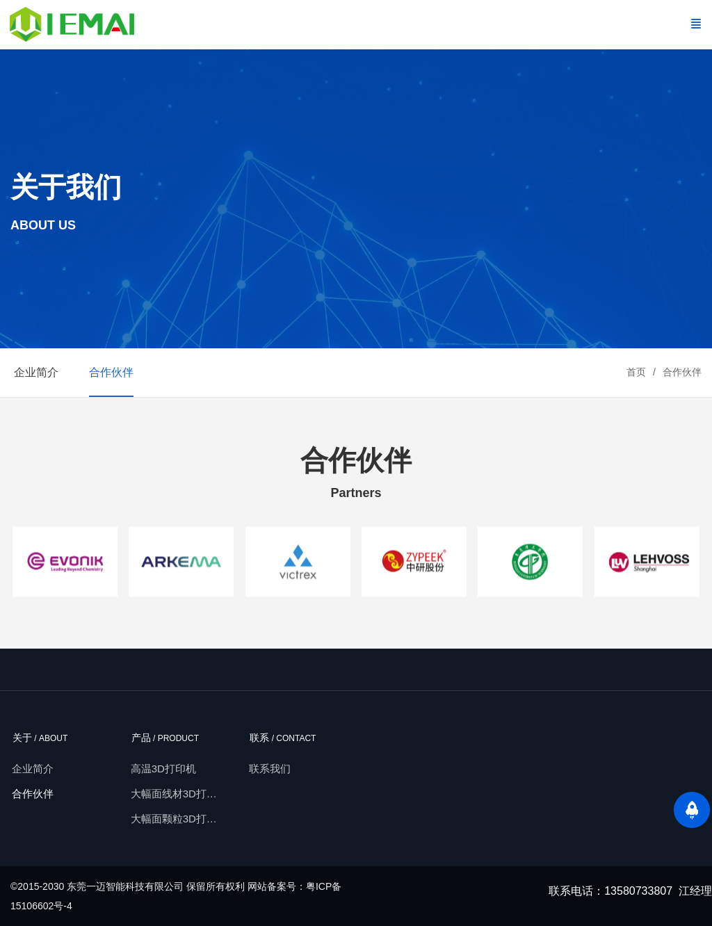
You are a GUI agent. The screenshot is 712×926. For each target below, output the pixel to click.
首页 (636, 371)
